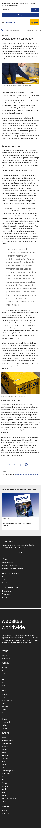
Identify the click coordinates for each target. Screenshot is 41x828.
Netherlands (6, 774)
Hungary (4, 761)
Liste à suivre (32, 30)
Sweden (4, 795)
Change (20, 15)
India (3, 704)
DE (15, 771)
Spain (3, 792)
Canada (4, 673)
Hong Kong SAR (7, 700)
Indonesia (5, 707)
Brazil (3, 670)
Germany (5, 755)
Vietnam (4, 728)
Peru (3, 682)
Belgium (4, 740)
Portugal (4, 783)
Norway (4, 777)
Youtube (6, 597)
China (4, 697)
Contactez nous (7, 583)
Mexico (4, 679)
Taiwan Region (6, 722)
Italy (3, 768)
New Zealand (6, 813)
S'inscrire (20, 552)
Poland (4, 780)
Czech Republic (7, 743)
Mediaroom (10, 22)
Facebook (6, 591)
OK (35, 9)
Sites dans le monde (8, 577)
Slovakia (4, 789)
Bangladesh (5, 694)
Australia (4, 810)
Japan (4, 710)
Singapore (5, 719)
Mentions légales (7, 562)
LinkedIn (6, 594)
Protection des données (9, 566)
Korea (4, 713)
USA (3, 685)
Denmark (5, 746)
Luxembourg (6, 771)
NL (12, 740)
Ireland (4, 764)
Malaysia (4, 716)
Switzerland (5, 798)
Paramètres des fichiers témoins (12, 569)
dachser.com (27, 643)
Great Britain (6, 758)
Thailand (4, 725)
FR (9, 740)
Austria (4, 737)
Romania (5, 786)
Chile (3, 676)
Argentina (5, 667)
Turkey (4, 801)
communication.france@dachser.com (27, 475)
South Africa (6, 658)
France (4, 752)
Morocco (4, 655)
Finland (4, 749)
